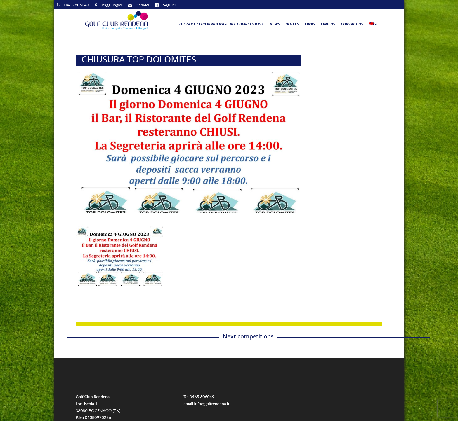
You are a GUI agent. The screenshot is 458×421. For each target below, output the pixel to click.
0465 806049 (202, 396)
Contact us (352, 24)
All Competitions (246, 24)
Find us (328, 24)
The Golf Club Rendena (201, 24)
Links (310, 24)
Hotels (292, 24)
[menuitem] (372, 25)
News (274, 24)
